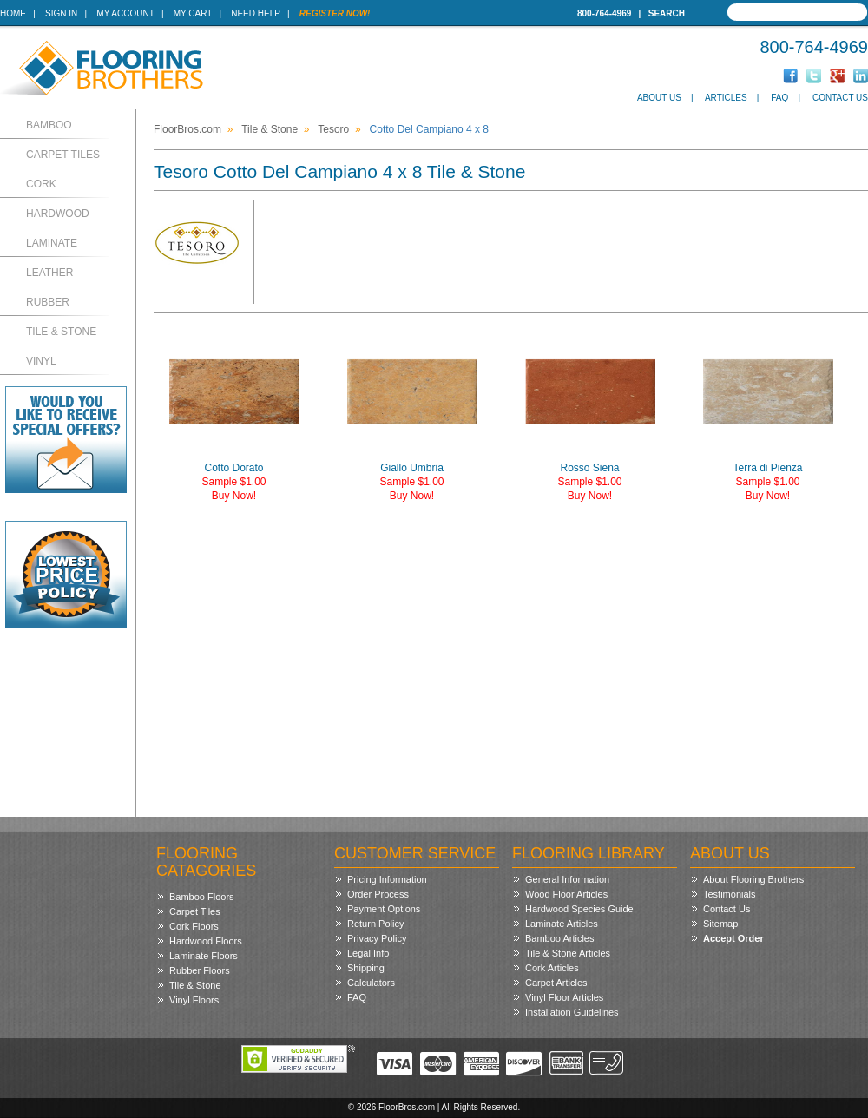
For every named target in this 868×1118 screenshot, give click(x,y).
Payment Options (383, 909)
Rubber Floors (199, 970)
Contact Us (840, 97)
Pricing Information (387, 879)
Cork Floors (194, 926)
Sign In (61, 13)
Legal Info (368, 953)
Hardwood (57, 213)
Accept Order (733, 938)
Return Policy (375, 923)
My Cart (193, 13)
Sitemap (720, 923)
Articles (726, 97)
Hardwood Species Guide (579, 909)
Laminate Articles (561, 923)
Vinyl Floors (194, 1000)
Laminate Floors (203, 955)
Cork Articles (552, 968)
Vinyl (41, 361)
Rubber (47, 302)
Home (13, 13)
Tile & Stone (61, 332)
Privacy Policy (376, 938)
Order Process (378, 894)
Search (666, 13)
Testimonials (729, 894)
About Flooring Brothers (753, 879)
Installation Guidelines (572, 1012)
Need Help (255, 13)
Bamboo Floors (201, 896)
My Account (125, 13)
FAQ (779, 97)
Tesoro (333, 129)
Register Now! (335, 13)
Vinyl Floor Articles (564, 997)
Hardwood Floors (205, 941)
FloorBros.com (187, 129)
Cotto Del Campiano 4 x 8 (429, 129)
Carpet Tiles (63, 154)
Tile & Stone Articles (567, 953)
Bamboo (49, 125)
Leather (49, 272)
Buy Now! (234, 496)
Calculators (371, 982)
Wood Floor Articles (566, 894)
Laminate (51, 243)
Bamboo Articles (559, 938)
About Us (659, 97)
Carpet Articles (556, 982)
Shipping (366, 968)
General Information (567, 879)
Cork (41, 184)
